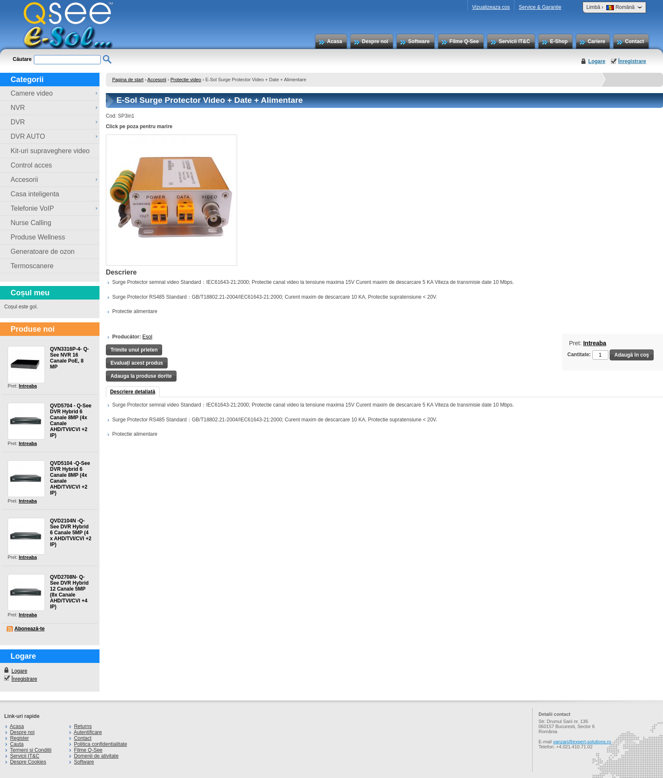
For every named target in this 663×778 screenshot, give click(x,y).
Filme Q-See (464, 41)
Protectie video (185, 79)
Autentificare (88, 732)
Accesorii (156, 79)
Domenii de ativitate (96, 756)
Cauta (17, 744)
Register (19, 738)
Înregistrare (632, 61)
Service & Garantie (540, 7)
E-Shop (559, 41)
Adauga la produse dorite (141, 376)
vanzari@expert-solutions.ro (582, 741)
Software (419, 41)
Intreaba (28, 385)
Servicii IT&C (514, 41)
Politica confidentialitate (100, 744)
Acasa (334, 41)
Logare (596, 61)
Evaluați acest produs (136, 363)
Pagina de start (128, 79)
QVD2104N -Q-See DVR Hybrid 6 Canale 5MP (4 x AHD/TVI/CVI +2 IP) (70, 532)
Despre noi (375, 41)
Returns (83, 726)
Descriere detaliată (132, 392)
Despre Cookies (28, 762)
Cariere (596, 41)
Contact (634, 41)
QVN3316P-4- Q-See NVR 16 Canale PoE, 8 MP (69, 358)
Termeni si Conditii (30, 750)
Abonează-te (29, 629)
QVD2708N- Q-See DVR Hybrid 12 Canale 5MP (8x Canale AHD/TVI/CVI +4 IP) (69, 592)
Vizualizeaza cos (491, 7)
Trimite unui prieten (133, 350)
